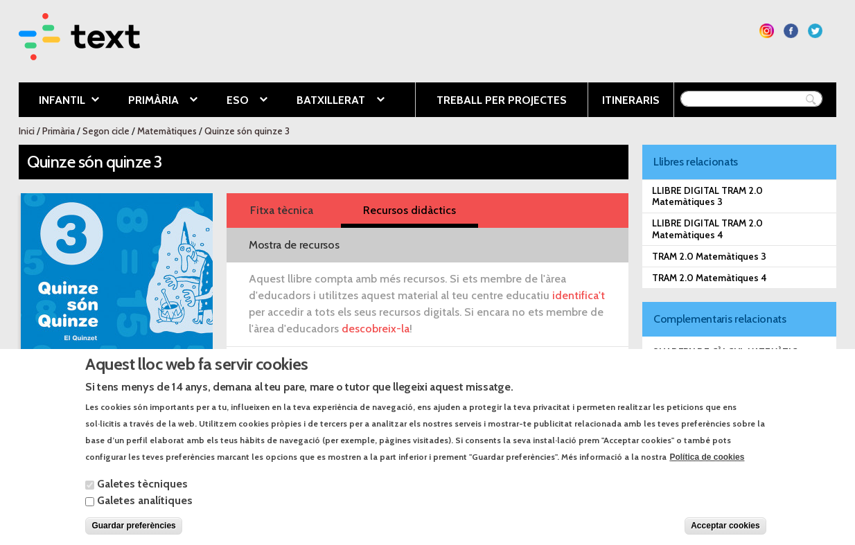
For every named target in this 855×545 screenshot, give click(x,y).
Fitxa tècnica (281, 210)
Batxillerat (330, 101)
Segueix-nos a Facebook (791, 31)
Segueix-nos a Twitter (815, 31)
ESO (236, 101)
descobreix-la (375, 328)
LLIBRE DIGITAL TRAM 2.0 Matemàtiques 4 (707, 228)
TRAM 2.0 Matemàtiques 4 (709, 277)
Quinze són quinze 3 (247, 130)
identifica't (578, 295)
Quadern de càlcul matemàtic (724, 351)
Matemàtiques (167, 130)
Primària (152, 101)
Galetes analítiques (145, 513)
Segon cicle (106, 130)
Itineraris (631, 100)
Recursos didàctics (409, 210)
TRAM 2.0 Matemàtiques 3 (709, 256)
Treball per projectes (502, 100)
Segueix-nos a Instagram (766, 31)
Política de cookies (706, 470)
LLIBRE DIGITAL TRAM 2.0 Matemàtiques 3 (707, 196)
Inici (27, 130)
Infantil (59, 101)
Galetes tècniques (142, 496)
